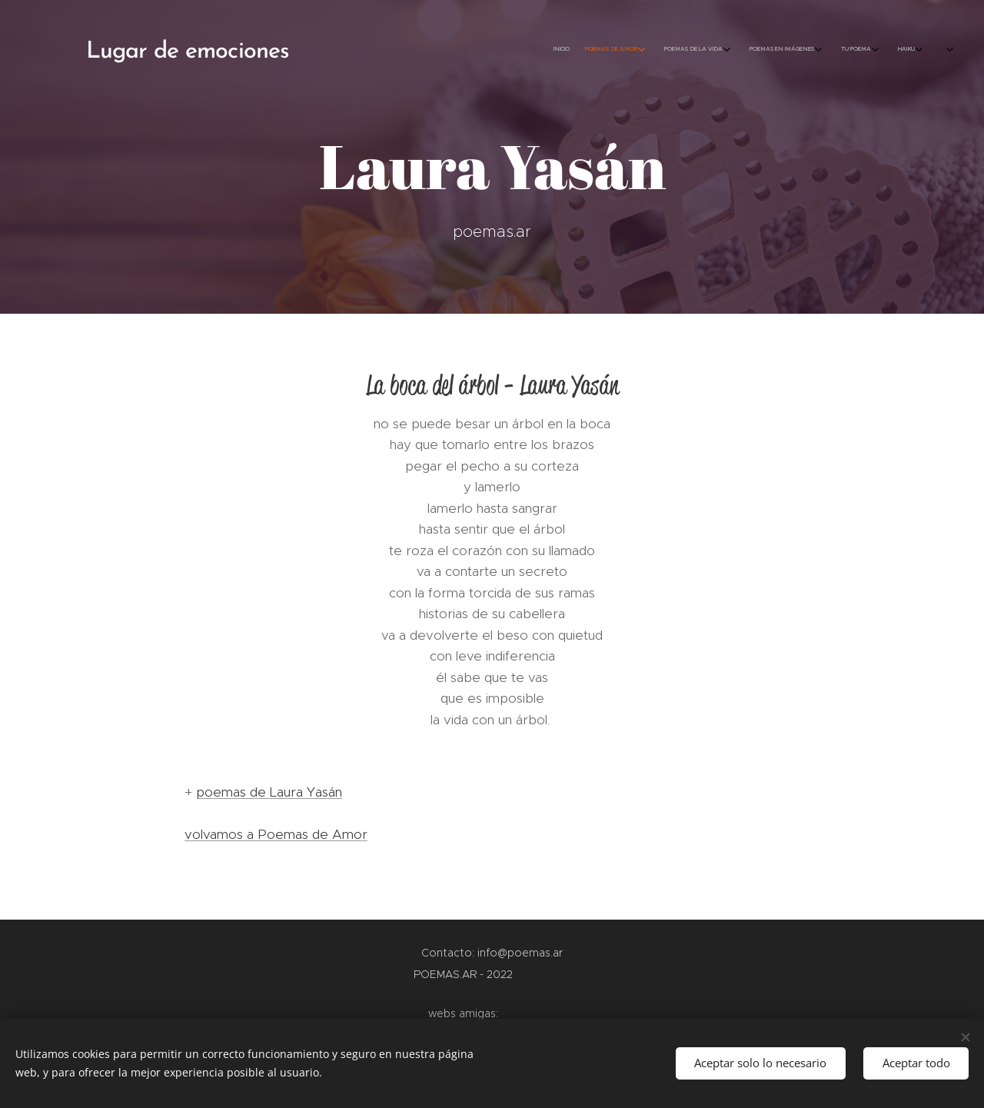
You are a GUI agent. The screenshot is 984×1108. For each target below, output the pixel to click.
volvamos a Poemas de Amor (275, 834)
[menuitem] (790, 50)
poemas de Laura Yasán (269, 792)
